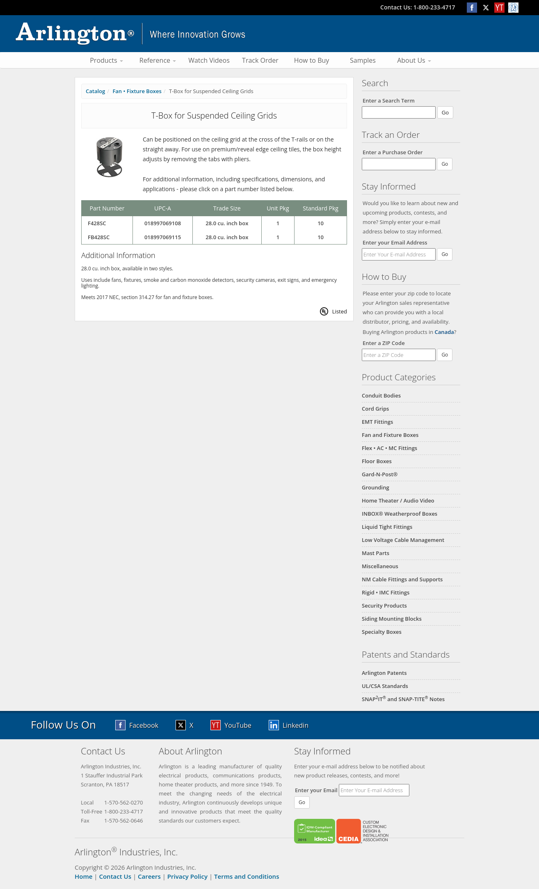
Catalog (95, 91)
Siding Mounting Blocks (392, 618)
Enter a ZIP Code (384, 343)
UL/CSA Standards (385, 686)
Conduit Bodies (381, 395)
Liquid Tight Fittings (387, 526)
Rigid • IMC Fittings (385, 592)
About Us (414, 60)
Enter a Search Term (389, 100)
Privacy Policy (187, 876)
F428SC (97, 223)
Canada (444, 332)
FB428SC (99, 237)
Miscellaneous (380, 566)
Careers (149, 876)
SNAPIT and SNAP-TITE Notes (403, 699)
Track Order (260, 60)
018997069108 (162, 223)
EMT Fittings (377, 421)
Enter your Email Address (395, 242)
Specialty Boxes (382, 631)
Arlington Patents (384, 672)
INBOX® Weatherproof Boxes (399, 513)
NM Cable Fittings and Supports (402, 579)
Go (444, 254)
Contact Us (115, 876)
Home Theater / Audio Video (398, 500)
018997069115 (162, 237)
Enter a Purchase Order (393, 152)
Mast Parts (375, 553)
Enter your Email (316, 790)
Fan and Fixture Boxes (390, 435)
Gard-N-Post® (379, 474)
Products (106, 60)
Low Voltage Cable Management (403, 540)
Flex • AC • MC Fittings (389, 448)
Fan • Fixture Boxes (136, 91)
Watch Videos (209, 60)
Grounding (375, 487)
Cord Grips (375, 408)
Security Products (384, 605)
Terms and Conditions (246, 876)
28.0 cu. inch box (227, 223)
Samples (363, 60)
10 (320, 223)
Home (83, 876)
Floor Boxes (377, 461)
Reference (157, 60)
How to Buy (311, 60)
